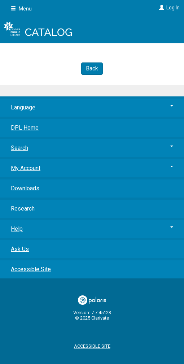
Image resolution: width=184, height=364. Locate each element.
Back (92, 68)
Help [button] (92, 228)
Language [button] (92, 107)
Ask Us (20, 249)
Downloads (25, 188)
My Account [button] (92, 168)
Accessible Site (31, 269)
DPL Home (25, 127)
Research (23, 208)
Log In (173, 7)
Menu (21, 9)
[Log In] (160, 7)
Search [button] (92, 147)
